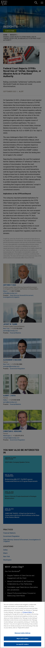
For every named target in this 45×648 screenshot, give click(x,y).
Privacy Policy (27, 613)
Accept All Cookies (22, 645)
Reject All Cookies (22, 640)
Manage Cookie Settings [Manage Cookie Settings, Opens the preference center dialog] (22, 634)
